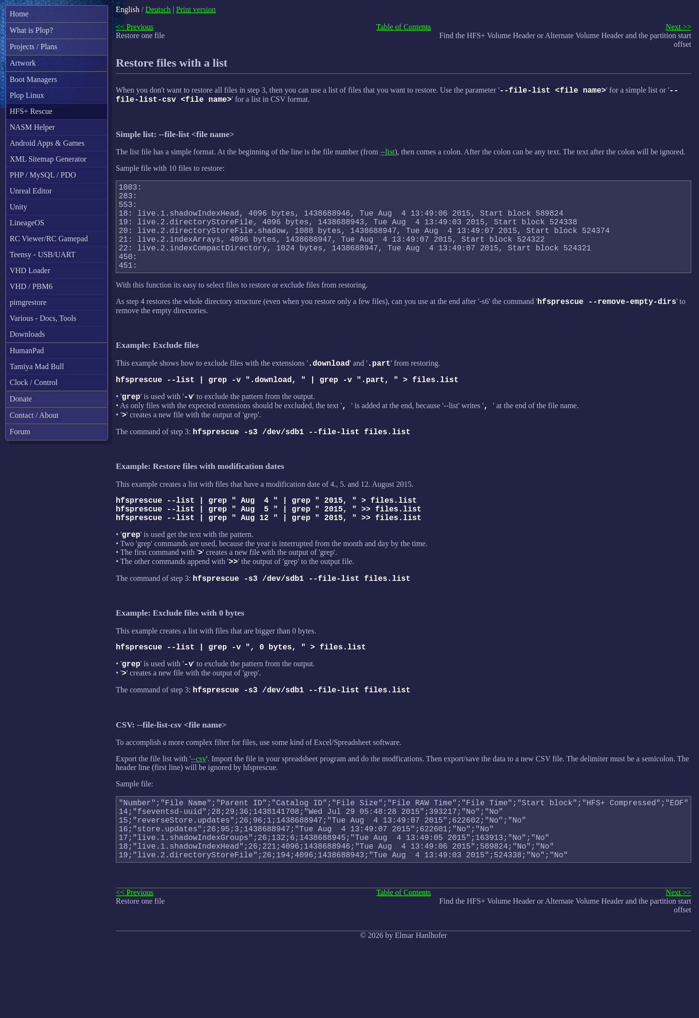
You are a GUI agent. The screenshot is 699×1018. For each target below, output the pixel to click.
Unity (18, 207)
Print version (196, 9)
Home (19, 14)
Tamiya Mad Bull (37, 366)
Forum (20, 431)
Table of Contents (403, 27)
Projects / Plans (33, 46)
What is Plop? (31, 30)
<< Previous (134, 27)
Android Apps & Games (47, 143)
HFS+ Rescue (31, 111)
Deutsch (157, 9)
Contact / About (34, 415)
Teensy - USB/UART (43, 254)
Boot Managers (33, 79)
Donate (21, 399)
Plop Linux (27, 95)
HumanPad (27, 350)
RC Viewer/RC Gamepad (49, 238)
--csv (198, 809)
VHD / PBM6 (31, 286)
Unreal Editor (31, 191)
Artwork (23, 63)
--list (387, 155)
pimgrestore (28, 302)
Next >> (678, 27)
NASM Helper (32, 127)
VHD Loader (30, 270)
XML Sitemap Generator (48, 159)
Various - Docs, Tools (43, 318)
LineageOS (27, 223)
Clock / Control (34, 382)
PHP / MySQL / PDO (43, 175)
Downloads (27, 334)
